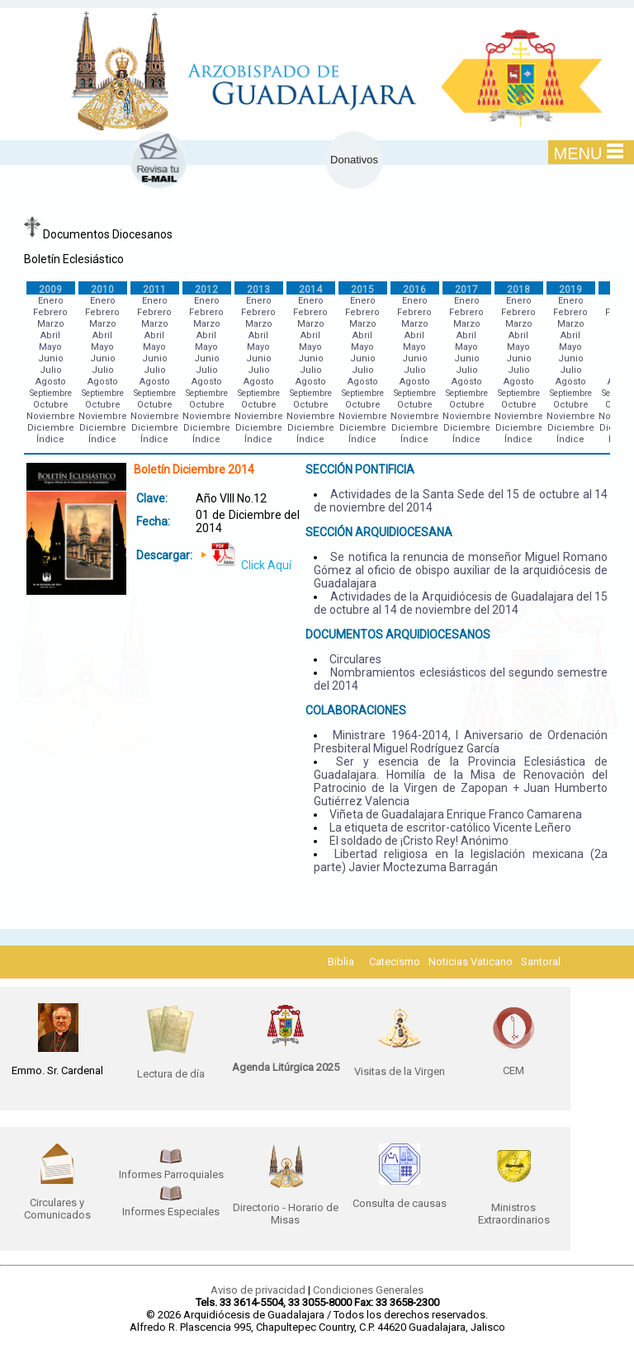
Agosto (50, 381)
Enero (51, 300)
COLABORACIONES (355, 710)
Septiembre (51, 393)
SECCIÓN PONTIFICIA (359, 469)
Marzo (50, 323)
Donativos (354, 159)
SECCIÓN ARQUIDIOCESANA (378, 532)
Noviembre (50, 416)
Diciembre (50, 427)
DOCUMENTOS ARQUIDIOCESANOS (397, 634)
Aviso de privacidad (258, 1290)
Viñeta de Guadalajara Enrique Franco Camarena (455, 814)
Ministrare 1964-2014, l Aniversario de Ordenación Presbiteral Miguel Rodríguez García (461, 742)
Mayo (50, 347)
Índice (50, 439)
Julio (51, 370)
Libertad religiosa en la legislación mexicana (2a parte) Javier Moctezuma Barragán (461, 860)
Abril (50, 335)
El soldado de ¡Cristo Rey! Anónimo (419, 840)
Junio (51, 358)
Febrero (50, 312)
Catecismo (394, 961)
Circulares (355, 659)
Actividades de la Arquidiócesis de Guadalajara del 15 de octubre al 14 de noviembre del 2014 (461, 603)
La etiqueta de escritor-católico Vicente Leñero (450, 827)
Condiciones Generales (368, 1290)
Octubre (51, 404)
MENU (589, 153)
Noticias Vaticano (470, 961)
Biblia (341, 961)
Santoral (541, 961)
